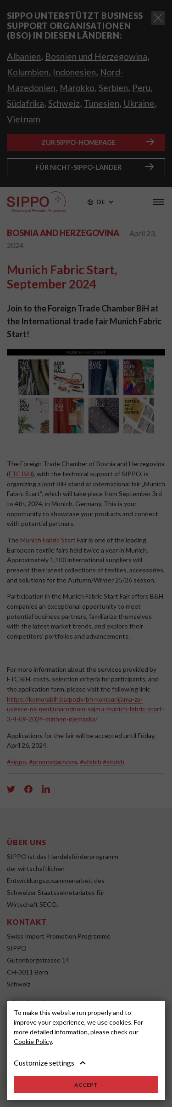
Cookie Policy (33, 1041)
